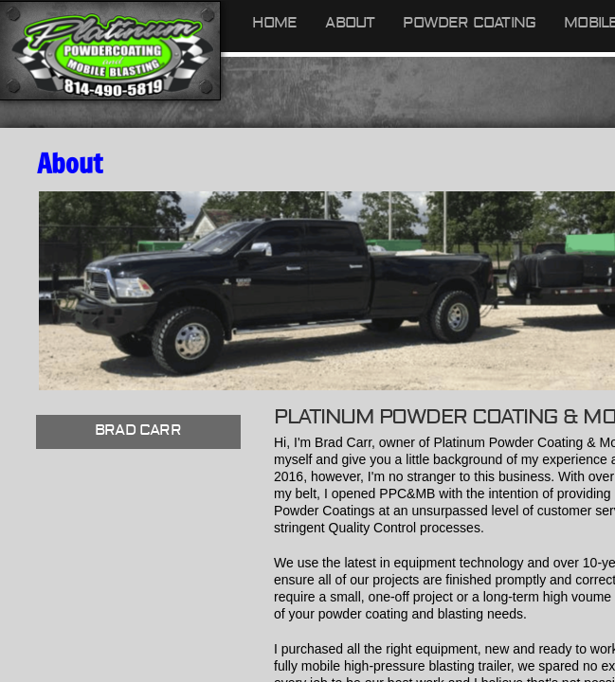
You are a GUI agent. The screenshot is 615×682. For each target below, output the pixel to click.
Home (275, 22)
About (349, 22)
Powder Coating (469, 22)
